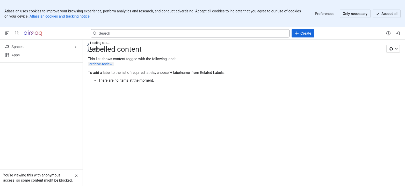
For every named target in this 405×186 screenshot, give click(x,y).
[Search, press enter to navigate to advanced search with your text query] (190, 33)
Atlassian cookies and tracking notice (60, 16)
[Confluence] (33, 33)
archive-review (100, 64)
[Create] (303, 33)
